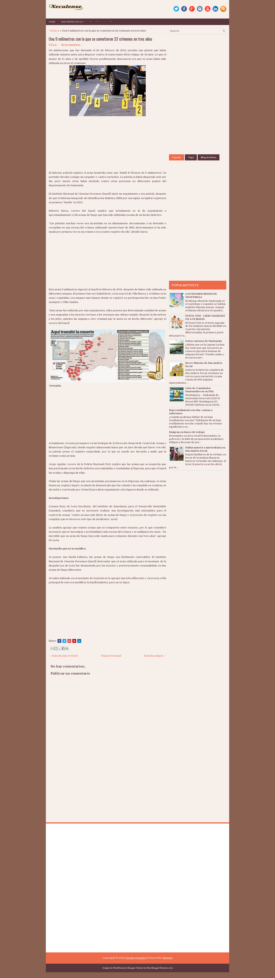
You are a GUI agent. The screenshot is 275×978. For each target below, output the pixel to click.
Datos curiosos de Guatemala (203, 341)
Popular (176, 157)
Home (52, 21)
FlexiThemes (119, 968)
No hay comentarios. (71, 45)
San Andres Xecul (73, 21)
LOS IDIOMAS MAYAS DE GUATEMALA (201, 295)
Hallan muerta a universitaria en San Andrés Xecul (205, 449)
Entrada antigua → (155, 655)
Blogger (168, 957)
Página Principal (111, 655)
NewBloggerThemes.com (160, 968)
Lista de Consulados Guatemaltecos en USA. (199, 390)
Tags (191, 157)
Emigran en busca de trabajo (187, 432)
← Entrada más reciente (63, 655)
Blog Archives (208, 157)
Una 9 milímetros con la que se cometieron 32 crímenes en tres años (100, 38)
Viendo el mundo (135, 957)
